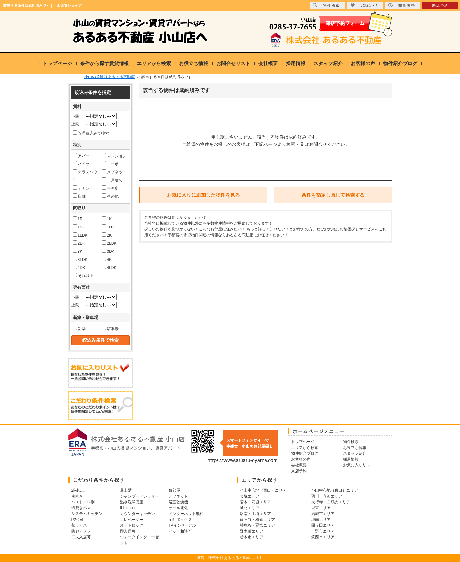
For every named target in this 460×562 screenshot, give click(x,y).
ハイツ (81, 163)
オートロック (131, 525)
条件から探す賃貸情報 (104, 63)
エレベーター (131, 519)
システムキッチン (86, 513)
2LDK (109, 243)
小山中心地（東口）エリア (334, 490)
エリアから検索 (154, 63)
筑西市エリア (323, 537)
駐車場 (110, 328)
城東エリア (321, 508)
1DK (108, 226)
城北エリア (249, 508)
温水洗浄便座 (131, 502)
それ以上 (83, 275)
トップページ (57, 63)
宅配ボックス (180, 519)
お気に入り (365, 5)
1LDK (80, 235)
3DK (108, 251)
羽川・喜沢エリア (326, 496)
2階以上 (78, 490)
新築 (79, 328)
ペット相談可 (180, 531)
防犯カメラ (81, 531)
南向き (77, 496)
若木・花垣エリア (255, 502)
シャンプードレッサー (139, 496)
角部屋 (174, 490)
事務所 (110, 188)
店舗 (79, 196)
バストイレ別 (83, 502)
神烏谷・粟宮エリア (257, 525)
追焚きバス (81, 508)
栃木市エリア (251, 537)
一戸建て (112, 179)
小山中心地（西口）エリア (263, 490)
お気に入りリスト (358, 465)
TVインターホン (183, 525)
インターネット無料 (186, 513)
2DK (79, 243)
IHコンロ (128, 508)
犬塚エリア (249, 496)
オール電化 (178, 508)
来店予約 (440, 5)
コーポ (110, 163)
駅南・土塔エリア (255, 513)
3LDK (80, 259)
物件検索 (326, 5)
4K (107, 259)
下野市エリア (323, 531)
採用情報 (295, 63)
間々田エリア (323, 525)
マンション (114, 155)
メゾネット (114, 171)
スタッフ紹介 (328, 63)
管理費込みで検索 (91, 132)
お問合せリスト (233, 63)
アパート (83, 155)
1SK (79, 226)
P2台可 (77, 519)
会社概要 (268, 63)
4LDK (109, 267)
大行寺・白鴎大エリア (330, 502)
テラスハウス (84, 174)
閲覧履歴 (401, 5)
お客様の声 (363, 63)
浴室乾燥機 (178, 502)
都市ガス (79, 525)
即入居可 (128, 531)
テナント (83, 188)
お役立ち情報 (193, 63)
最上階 (126, 490)
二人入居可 (81, 537)
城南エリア (321, 519)
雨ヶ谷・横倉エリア (257, 519)
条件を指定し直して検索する (333, 195)
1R (78, 218)
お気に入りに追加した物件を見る (203, 195)
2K (107, 235)
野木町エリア (251, 531)
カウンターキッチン (137, 513)
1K (107, 218)
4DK (79, 267)
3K (78, 251)
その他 (110, 196)
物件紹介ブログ (400, 63)
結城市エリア (323, 513)
